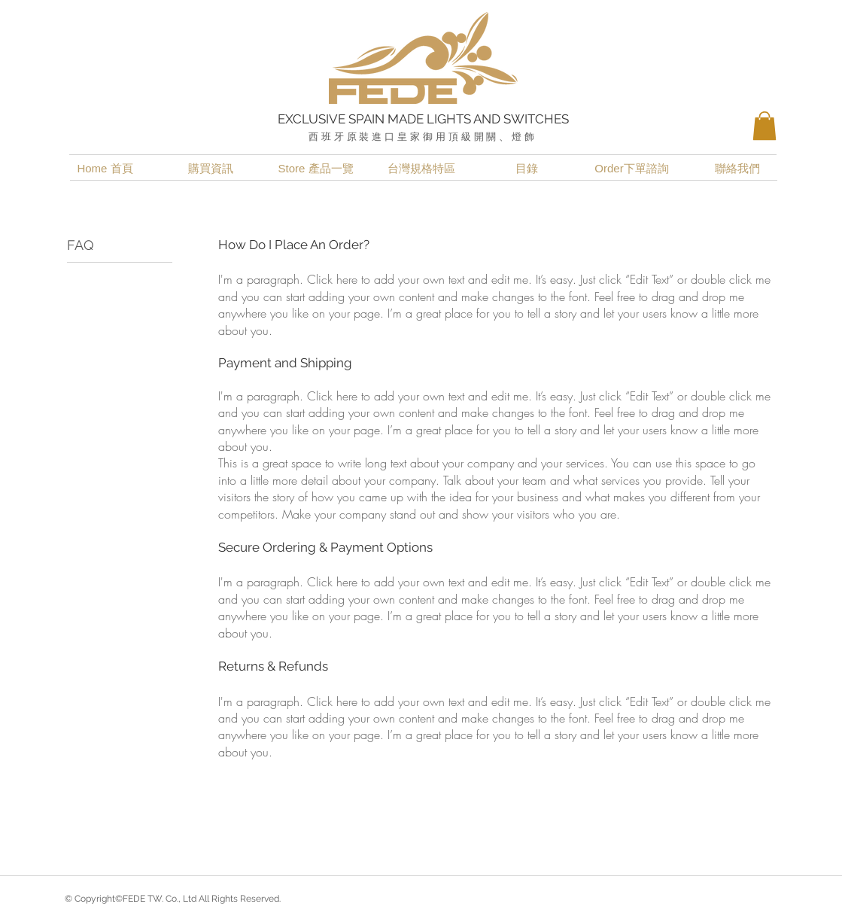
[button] (764, 125)
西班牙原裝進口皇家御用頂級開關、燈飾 (423, 136)
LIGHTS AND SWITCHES (498, 118)
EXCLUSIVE (313, 118)
